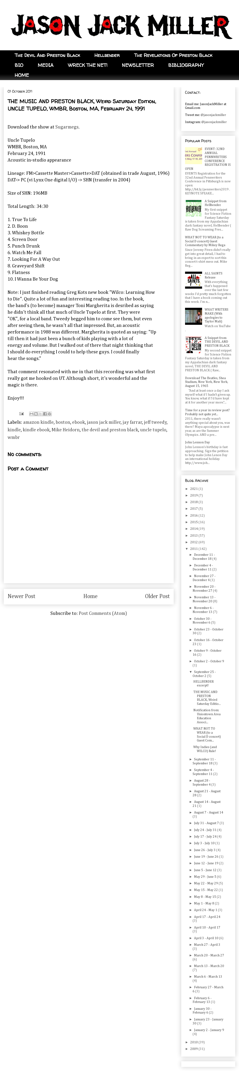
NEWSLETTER (138, 65)
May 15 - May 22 (206, 890)
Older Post (157, 596)
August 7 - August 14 (208, 812)
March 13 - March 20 (209, 966)
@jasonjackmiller (213, 115)
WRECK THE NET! (87, 65)
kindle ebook (36, 430)
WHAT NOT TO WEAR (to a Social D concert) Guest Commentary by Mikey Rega (205, 241)
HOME (22, 75)
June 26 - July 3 (205, 850)
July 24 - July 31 (205, 830)
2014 (194, 529)
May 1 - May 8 (204, 903)
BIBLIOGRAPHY (186, 65)
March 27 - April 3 (207, 944)
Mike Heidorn (66, 430)
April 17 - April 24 (207, 917)
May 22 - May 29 (206, 883)
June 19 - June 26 (206, 856)
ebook (78, 422)
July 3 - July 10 (204, 843)
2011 (194, 549)
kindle (14, 430)
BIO (19, 65)
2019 (194, 495)
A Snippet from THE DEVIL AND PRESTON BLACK (217, 342)
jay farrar (132, 422)
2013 (194, 535)
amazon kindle (38, 422)
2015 (194, 522)
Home (90, 596)
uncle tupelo (153, 430)
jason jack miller (104, 422)
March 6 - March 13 (208, 976)
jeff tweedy (155, 422)
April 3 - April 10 (206, 938)
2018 (194, 502)
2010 (194, 1042)
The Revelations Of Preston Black (173, 55)
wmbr (14, 437)
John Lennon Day (197, 442)
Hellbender (107, 55)
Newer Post (21, 596)
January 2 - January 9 (209, 1030)
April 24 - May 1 (206, 910)
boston (63, 422)
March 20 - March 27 (209, 955)
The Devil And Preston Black (47, 55)
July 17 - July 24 (205, 836)
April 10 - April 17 (207, 927)
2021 (194, 489)
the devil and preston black (110, 430)
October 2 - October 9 (209, 661)
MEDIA (45, 65)
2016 (194, 515)
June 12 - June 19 (206, 863)
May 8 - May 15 (205, 897)
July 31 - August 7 (207, 823)
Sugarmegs (67, 127)
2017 (194, 508)
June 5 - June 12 (205, 870)
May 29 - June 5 (205, 876)
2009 (194, 1049)
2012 (194, 542)
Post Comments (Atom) (103, 613)
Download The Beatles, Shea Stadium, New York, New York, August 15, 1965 (206, 382)
